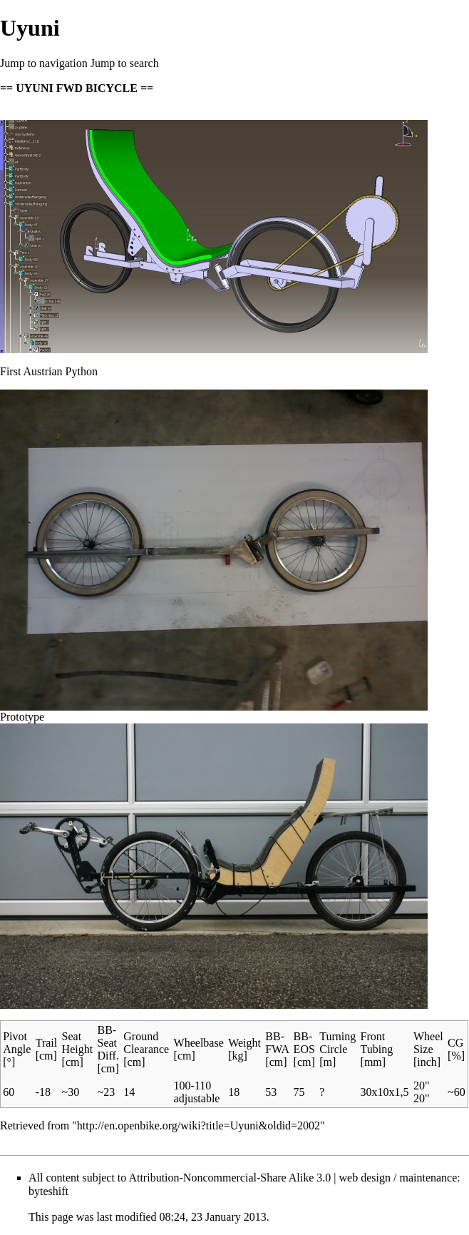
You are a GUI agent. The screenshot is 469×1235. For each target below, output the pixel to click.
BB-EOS (304, 1042)
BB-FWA (277, 1042)
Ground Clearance (146, 1042)
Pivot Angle (17, 1042)
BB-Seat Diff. (108, 1043)
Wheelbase (199, 1043)
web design (365, 1178)
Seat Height (77, 1042)
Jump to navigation (44, 63)
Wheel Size (428, 1042)
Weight (244, 1043)
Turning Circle (337, 1042)
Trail (47, 1043)
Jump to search (125, 63)
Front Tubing (377, 1042)
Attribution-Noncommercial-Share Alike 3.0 (229, 1178)
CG (455, 1043)
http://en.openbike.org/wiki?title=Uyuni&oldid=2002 (198, 1125)
